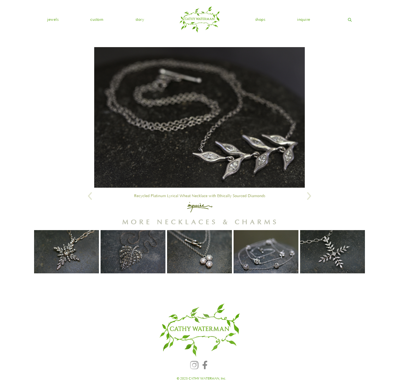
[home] (199, 20)
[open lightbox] (199, 117)
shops (260, 19)
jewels (52, 19)
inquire (303, 19)
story (139, 19)
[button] (52, 20)
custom (96, 19)
